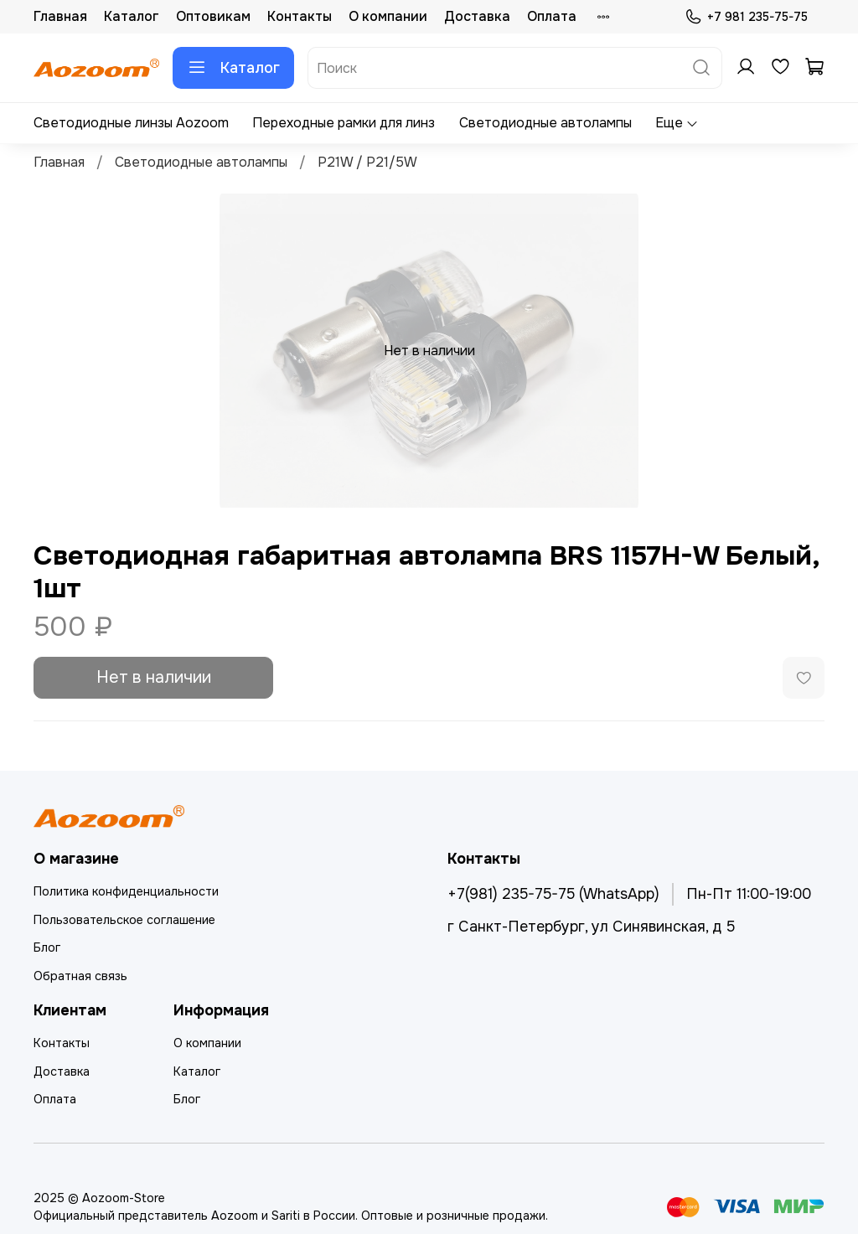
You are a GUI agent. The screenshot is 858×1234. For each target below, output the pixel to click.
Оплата (551, 16)
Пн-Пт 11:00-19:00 (748, 894)
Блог (47, 947)
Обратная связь (80, 976)
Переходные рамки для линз (343, 123)
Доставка (477, 16)
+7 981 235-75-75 (746, 17)
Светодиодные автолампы (545, 123)
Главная (60, 16)
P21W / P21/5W (367, 162)
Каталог (131, 16)
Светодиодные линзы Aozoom (131, 123)
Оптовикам (213, 16)
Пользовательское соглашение (124, 919)
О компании (388, 16)
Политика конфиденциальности (126, 891)
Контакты (299, 16)
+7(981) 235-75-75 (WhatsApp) (553, 894)
